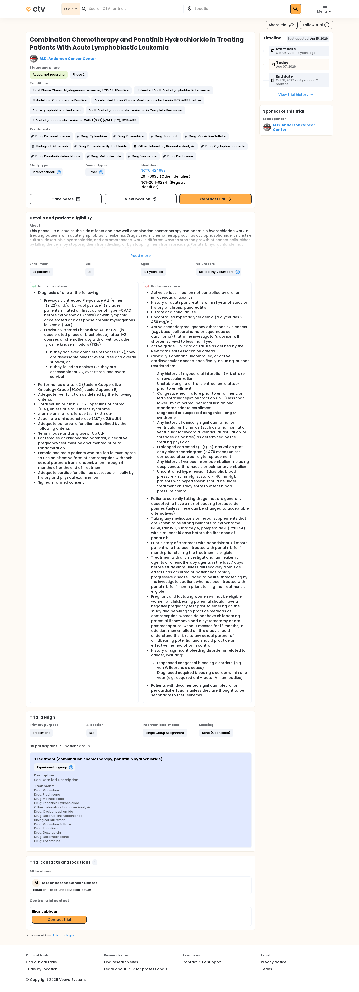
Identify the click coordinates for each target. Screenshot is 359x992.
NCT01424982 (153, 170)
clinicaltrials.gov (63, 935)
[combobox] (134, 8)
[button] (81, 90)
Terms (266, 969)
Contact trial (216, 199)
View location (141, 199)
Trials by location (41, 969)
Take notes (66, 199)
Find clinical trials (41, 962)
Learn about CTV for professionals (135, 969)
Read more (141, 255)
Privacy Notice (273, 962)
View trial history (296, 94)
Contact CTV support (202, 962)
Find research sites (121, 962)
